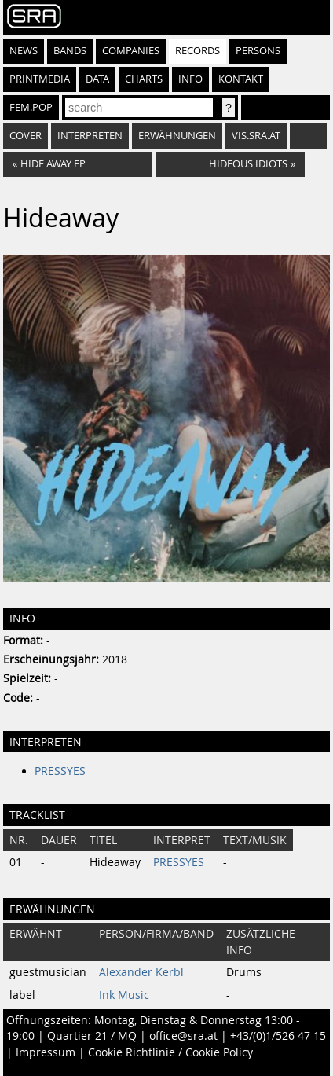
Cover (25, 135)
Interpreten (90, 135)
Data (97, 79)
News (23, 50)
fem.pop (31, 107)
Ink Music (124, 995)
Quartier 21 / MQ (92, 1036)
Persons (258, 50)
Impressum (45, 1052)
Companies (130, 50)
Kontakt (240, 79)
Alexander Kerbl (141, 972)
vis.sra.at (256, 135)
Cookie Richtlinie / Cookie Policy (170, 1052)
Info (190, 79)
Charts (144, 79)
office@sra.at (183, 1036)
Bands (69, 50)
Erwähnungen (177, 135)
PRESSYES (60, 771)
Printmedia (39, 79)
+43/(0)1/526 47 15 (278, 1036)
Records (197, 50)
